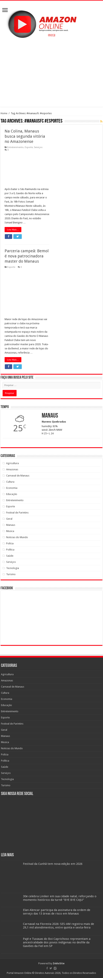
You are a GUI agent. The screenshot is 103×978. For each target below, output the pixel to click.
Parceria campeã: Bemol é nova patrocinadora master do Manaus (27, 256)
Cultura (10, 481)
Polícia (10, 543)
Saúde (9, 555)
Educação (11, 494)
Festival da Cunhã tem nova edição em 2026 (52, 864)
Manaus (10, 524)
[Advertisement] (52, 73)
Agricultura (12, 463)
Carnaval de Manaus (17, 475)
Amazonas (12, 469)
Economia (11, 487)
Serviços (38, 147)
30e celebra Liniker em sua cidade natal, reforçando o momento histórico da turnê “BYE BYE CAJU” (59, 898)
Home (4, 113)
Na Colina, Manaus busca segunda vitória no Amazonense (25, 136)
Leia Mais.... (13, 229)
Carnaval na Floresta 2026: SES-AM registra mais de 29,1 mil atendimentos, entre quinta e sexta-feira (58, 925)
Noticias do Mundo (17, 537)
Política (10, 549)
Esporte (29, 147)
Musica (10, 531)
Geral (9, 518)
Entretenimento (15, 147)
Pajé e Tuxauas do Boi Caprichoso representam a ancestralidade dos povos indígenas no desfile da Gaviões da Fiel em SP (56, 942)
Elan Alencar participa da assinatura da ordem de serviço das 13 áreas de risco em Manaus (56, 911)
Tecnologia (12, 568)
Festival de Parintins (17, 512)
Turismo (11, 574)
